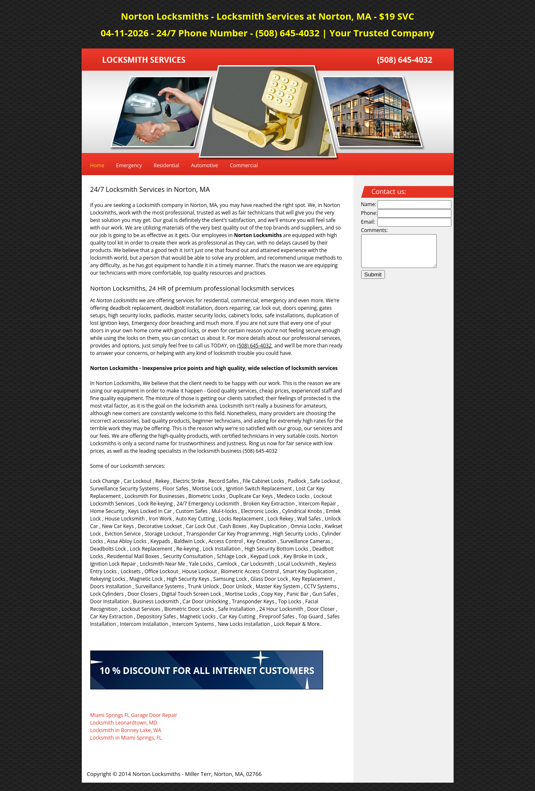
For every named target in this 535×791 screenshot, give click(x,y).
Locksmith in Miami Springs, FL (126, 737)
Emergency (129, 165)
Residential (166, 165)
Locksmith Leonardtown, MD (124, 722)
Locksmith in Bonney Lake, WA (125, 730)
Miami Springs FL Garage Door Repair (133, 715)
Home (97, 165)
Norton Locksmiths (156, 774)
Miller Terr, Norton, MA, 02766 (223, 774)
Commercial (244, 165)
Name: (369, 204)
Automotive (204, 165)
